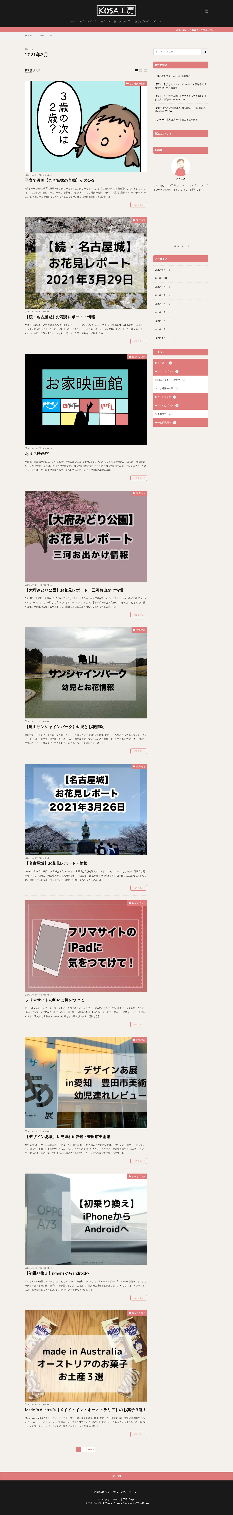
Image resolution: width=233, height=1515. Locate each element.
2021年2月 (163, 338)
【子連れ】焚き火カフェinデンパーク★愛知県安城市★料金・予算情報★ (180, 86)
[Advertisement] (180, 221)
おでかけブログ (122, 21)
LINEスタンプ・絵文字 (171, 380)
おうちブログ (141, 21)
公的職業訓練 (166, 422)
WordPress (142, 1503)
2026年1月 (163, 270)
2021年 (41, 35)
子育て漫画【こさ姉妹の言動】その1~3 (59, 180)
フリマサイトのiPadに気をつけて (54, 1000)
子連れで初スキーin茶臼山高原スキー (174, 76)
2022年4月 (163, 304)
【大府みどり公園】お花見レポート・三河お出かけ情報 (74, 590)
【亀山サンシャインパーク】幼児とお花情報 (64, 726)
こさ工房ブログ (126, 1499)
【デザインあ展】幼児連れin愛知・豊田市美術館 (67, 1136)
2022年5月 (163, 295)
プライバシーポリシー (126, 1491)
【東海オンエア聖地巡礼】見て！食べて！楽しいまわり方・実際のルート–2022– (181, 98)
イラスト (105, 21)
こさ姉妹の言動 (137, 83)
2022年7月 (163, 287)
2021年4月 (163, 321)
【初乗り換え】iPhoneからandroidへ (57, 1273)
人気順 (36, 70)
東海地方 (140, 220)
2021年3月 (163, 329)
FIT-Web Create (112, 1503)
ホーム (73, 21)
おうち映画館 (37, 453)
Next (90, 1449)
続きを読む (138, 204)
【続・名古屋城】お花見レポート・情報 (60, 316)
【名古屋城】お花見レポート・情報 (56, 863)
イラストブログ (88, 21)
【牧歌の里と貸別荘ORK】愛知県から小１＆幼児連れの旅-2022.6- (180, 109)
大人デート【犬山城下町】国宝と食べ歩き (176, 119)
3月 (51, 35)
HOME (31, 35)
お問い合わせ (102, 1491)
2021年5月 (163, 312)
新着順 (28, 70)
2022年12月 (163, 278)
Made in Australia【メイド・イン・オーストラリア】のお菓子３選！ (85, 1409)
